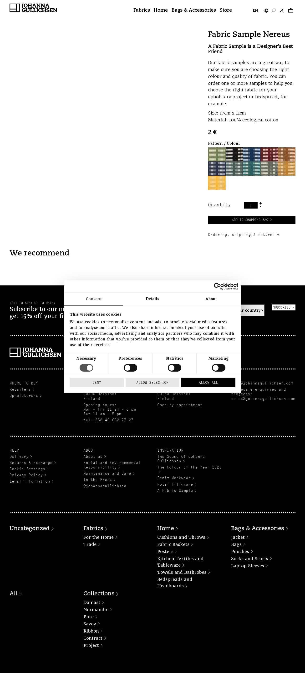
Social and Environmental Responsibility (112, 465)
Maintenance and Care (107, 473)
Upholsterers (24, 395)
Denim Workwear (174, 477)
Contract (92, 638)
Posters (165, 551)
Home (161, 10)
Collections (98, 594)
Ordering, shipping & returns (241, 234)
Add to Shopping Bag (250, 220)
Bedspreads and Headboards (174, 582)
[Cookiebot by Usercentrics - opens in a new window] (217, 286)
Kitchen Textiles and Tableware (180, 562)
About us (92, 456)
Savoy (89, 624)
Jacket (238, 537)
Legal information (30, 481)
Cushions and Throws (181, 537)
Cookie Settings (27, 468)
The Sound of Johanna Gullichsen (181, 459)
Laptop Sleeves (247, 565)
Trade (90, 544)
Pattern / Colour (224, 143)
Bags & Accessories (194, 10)
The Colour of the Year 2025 (189, 467)
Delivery (19, 456)
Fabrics (141, 10)
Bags (236, 544)
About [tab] (211, 298)
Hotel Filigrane (175, 484)
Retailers (20, 389)
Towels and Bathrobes (181, 572)
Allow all (208, 382)
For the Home (98, 537)
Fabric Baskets (173, 544)
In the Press (97, 479)
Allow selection (152, 382)
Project (91, 645)
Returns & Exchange (31, 462)
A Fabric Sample (175, 490)
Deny (96, 382)
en (255, 11)
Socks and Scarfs (249, 558)
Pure (88, 616)
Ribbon (91, 631)
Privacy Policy (26, 475)
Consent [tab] (94, 298)
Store (226, 10)
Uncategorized (30, 529)
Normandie (95, 609)
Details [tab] (152, 298)
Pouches (240, 551)
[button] (216, 154)
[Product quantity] (251, 205)
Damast (91, 602)
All (14, 594)
